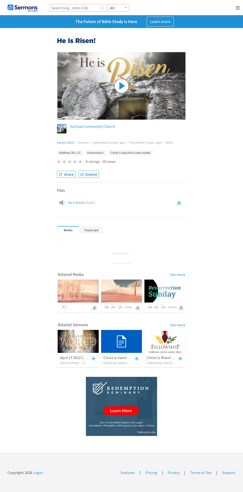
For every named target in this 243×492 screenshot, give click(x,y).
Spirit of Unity (69, 363)
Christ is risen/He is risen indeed (130, 153)
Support (228, 472)
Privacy (173, 472)
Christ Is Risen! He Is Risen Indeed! (174, 357)
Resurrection (95, 153)
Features (128, 472)
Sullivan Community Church (92, 126)
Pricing (151, 472)
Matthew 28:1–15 (69, 153)
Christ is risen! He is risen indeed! (129, 357)
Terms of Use (200, 472)
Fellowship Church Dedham (166, 363)
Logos (37, 472)
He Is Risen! (81, 202)
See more (177, 274)
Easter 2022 (65, 142)
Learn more (160, 21)
